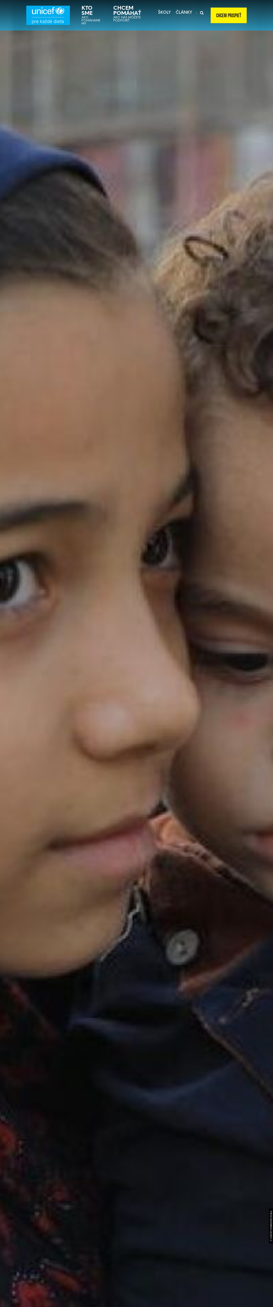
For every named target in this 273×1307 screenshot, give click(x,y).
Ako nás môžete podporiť (127, 13)
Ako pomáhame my (91, 15)
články (184, 12)
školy (164, 12)
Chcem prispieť (228, 16)
